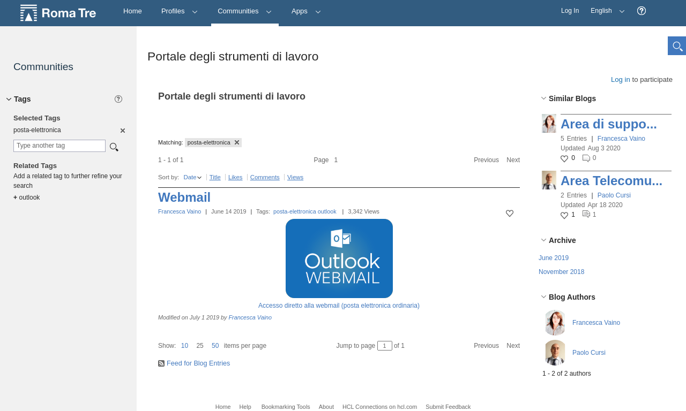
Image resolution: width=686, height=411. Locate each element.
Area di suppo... (609, 124)
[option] (122, 130)
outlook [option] (26, 197)
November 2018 (561, 272)
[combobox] (59, 146)
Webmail (184, 197)
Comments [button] (265, 177)
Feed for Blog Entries (198, 363)
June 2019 (554, 258)
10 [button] (184, 345)
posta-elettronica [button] (213, 142)
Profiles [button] (179, 11)
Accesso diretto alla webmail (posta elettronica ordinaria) (339, 305)
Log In (570, 10)
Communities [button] (245, 11)
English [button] (605, 7)
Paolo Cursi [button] (614, 195)
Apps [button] (306, 11)
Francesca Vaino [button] (621, 138)
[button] (641, 11)
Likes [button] (235, 177)
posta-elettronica (294, 211)
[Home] (132, 11)
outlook (327, 211)
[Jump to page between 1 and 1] (384, 346)
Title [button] (215, 177)
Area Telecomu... (611, 180)
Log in (620, 79)
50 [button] (215, 345)
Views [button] (295, 177)
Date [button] (189, 177)
